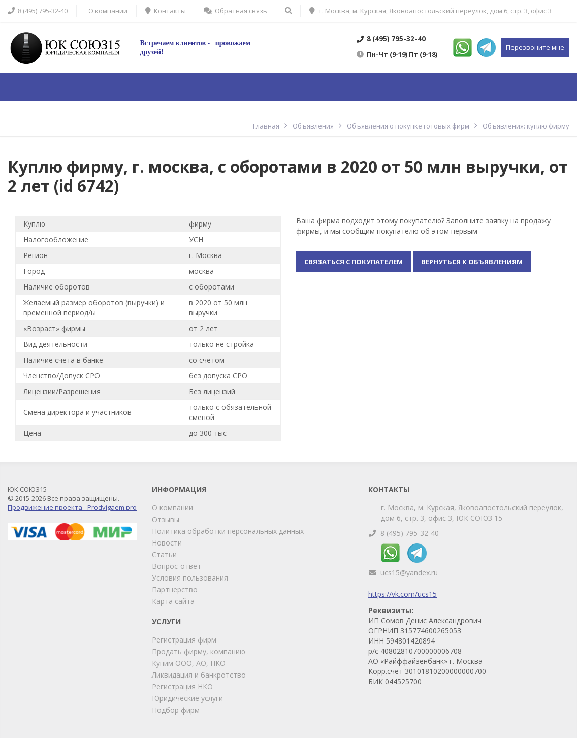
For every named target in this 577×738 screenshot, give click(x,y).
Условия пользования (190, 578)
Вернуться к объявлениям (472, 261)
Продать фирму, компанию (198, 651)
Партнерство (175, 589)
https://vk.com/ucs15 (402, 594)
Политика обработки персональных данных (228, 531)
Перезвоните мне (535, 47)
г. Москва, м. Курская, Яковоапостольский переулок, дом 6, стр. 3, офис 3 (430, 10)
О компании (172, 507)
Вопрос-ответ (176, 566)
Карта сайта (173, 601)
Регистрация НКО (182, 686)
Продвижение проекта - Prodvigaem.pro (72, 507)
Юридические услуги (187, 698)
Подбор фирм (176, 710)
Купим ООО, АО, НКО (189, 663)
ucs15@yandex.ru (409, 572)
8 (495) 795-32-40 (409, 533)
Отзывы (165, 519)
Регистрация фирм (184, 640)
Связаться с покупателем (353, 261)
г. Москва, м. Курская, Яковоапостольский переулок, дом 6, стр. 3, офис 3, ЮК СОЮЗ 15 (472, 513)
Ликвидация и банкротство (199, 675)
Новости (167, 543)
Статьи (164, 554)
